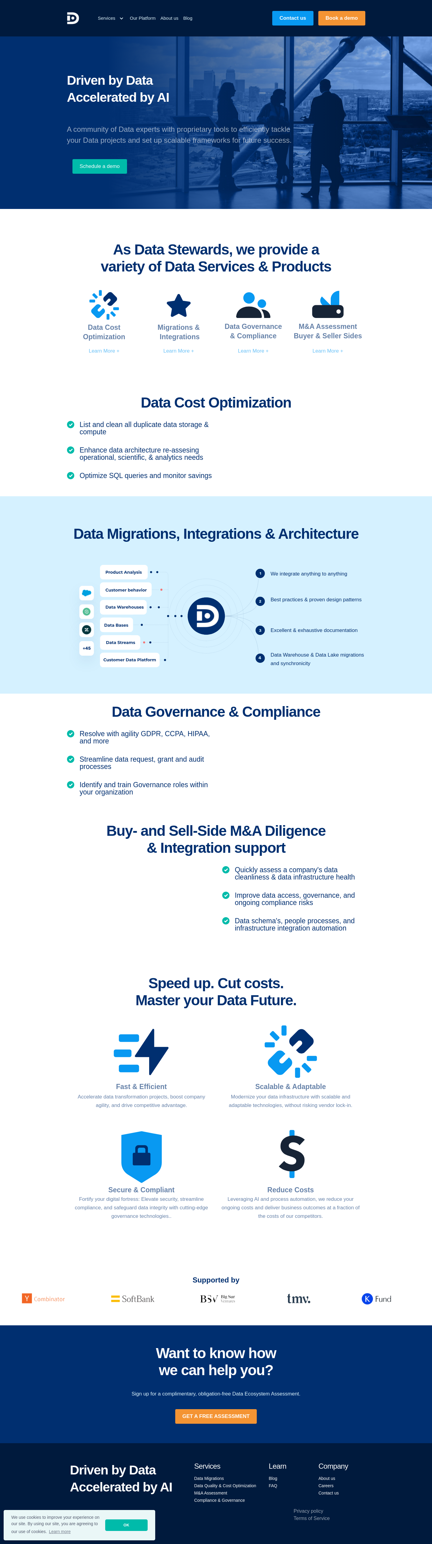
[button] (111, 18)
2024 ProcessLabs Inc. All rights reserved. (109, 1516)
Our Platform (143, 18)
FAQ (273, 1485)
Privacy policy (308, 1511)
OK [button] (126, 1525)
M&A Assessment (210, 1493)
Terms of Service (312, 1518)
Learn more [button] (60, 1531)
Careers (326, 1485)
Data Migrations (209, 1478)
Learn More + (104, 351)
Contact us (329, 1493)
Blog (187, 18)
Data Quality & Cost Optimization (225, 1485)
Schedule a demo (100, 166)
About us (169, 18)
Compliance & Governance (219, 1500)
